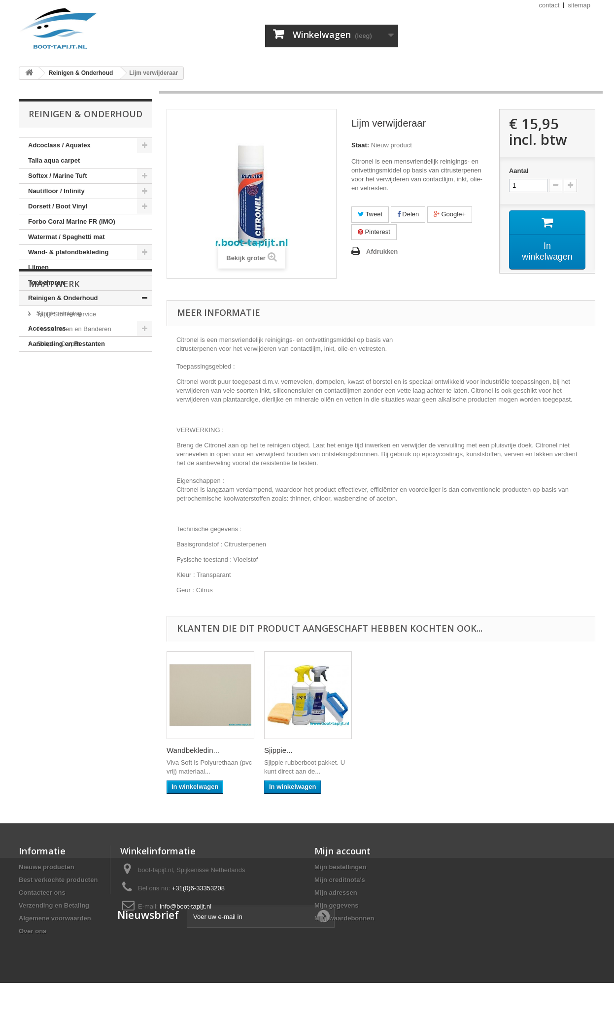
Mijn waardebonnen (344, 918)
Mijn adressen (335, 892)
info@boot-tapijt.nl (185, 906)
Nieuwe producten (46, 867)
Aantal (519, 170)
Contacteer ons (42, 892)
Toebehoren (46, 282)
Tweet (370, 214)
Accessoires (47, 328)
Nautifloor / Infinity (56, 191)
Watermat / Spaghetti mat (66, 236)
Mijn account (342, 851)
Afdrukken (382, 251)
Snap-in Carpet (57, 437)
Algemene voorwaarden (55, 918)
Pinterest (374, 232)
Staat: (360, 145)
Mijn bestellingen (340, 867)
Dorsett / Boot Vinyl (57, 206)
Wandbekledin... (388, 750)
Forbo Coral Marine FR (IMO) (71, 221)
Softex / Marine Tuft (57, 175)
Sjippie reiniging (57, 313)
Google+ (450, 214)
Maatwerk (54, 381)
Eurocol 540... (189, 750)
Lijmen (38, 267)
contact (549, 5)
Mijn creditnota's (339, 879)
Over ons (32, 931)
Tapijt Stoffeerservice (65, 407)
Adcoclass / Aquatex (59, 145)
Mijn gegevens (336, 905)
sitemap (579, 5)
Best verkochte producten (58, 879)
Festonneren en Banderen (73, 422)
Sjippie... (473, 750)
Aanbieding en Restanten (66, 343)
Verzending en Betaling (54, 905)
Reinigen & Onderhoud (63, 298)
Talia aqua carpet (54, 160)
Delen (408, 214)
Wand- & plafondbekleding (68, 252)
